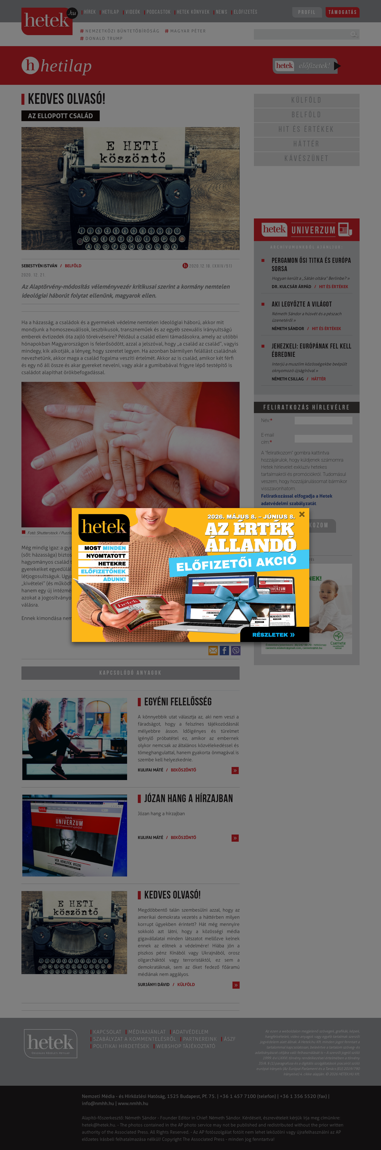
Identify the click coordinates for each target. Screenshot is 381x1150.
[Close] (302, 516)
